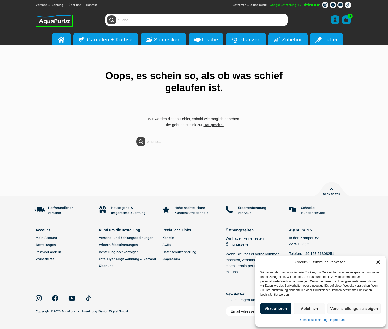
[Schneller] (292, 209)
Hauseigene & (122, 208)
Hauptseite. (214, 125)
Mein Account (46, 238)
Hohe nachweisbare (190, 208)
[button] (378, 262)
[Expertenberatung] (229, 209)
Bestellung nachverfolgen (119, 252)
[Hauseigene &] (102, 209)
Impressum (337, 320)
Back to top (331, 194)
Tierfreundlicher (60, 208)
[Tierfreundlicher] (39, 209)
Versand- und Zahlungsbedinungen (126, 238)
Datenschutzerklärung (313, 320)
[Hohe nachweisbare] (166, 209)
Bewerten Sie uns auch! (250, 5)
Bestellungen (46, 245)
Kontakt (91, 5)
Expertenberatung (252, 208)
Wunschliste (45, 259)
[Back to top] (331, 189)
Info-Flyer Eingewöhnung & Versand (127, 259)
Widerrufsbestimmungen (118, 245)
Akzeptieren (276, 308)
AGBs (166, 245)
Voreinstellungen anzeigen (354, 308)
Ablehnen (309, 308)
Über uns (74, 5)
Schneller (308, 208)
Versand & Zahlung (49, 5)
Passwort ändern (48, 252)
